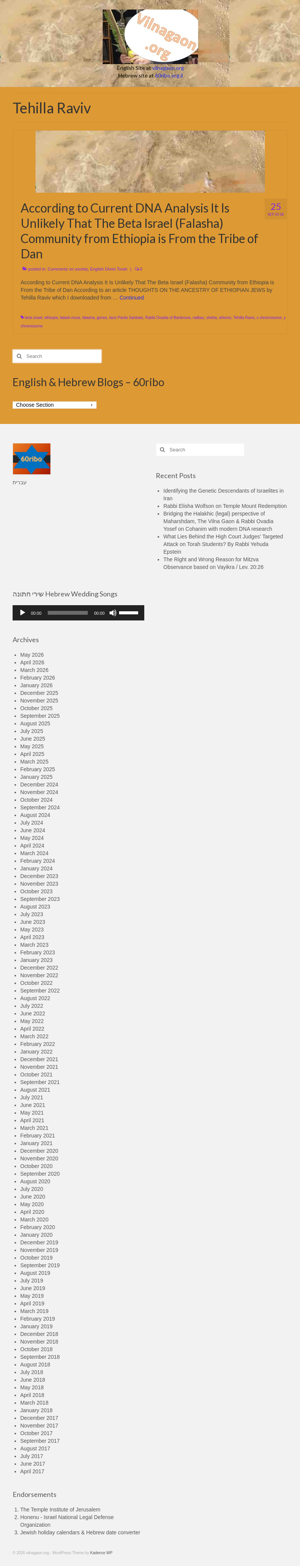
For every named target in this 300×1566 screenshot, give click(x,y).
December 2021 (39, 1059)
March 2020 (34, 1219)
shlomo (225, 318)
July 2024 (31, 823)
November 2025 (39, 701)
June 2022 (32, 1013)
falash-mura (70, 318)
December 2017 (39, 1418)
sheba (211, 318)
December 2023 (39, 876)
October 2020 (36, 1166)
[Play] (22, 613)
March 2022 (34, 1036)
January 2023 (36, 960)
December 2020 (39, 1151)
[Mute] (113, 613)
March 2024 (34, 853)
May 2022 (32, 1021)
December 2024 (39, 784)
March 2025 (34, 762)
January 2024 (36, 868)
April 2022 (32, 1029)
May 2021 (32, 1113)
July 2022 (31, 1006)
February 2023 (37, 952)
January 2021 (36, 1143)
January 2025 (36, 777)
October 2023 (36, 891)
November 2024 (39, 792)
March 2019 (34, 1311)
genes (102, 318)
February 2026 (37, 678)
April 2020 (32, 1212)
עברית (20, 482)
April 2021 (32, 1120)
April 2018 (32, 1395)
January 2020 (36, 1235)
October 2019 (36, 1258)
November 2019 (39, 1250)
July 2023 (31, 914)
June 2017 (32, 1464)
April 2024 (32, 846)
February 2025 (37, 769)
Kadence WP (101, 1553)
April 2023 (32, 937)
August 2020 (35, 1181)
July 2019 (31, 1281)
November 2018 (39, 1342)
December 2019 (39, 1242)
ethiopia (51, 318)
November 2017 (39, 1426)
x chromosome (269, 318)
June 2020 (32, 1197)
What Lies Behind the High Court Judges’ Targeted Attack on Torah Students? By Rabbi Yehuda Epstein (223, 544)
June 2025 (32, 739)
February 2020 (37, 1227)
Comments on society (68, 269)
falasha (88, 318)
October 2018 (36, 1349)
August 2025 (35, 723)
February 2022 (37, 1044)
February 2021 (37, 1136)
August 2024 (35, 815)
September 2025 (40, 716)
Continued (131, 298)
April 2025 (32, 754)
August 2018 (35, 1364)
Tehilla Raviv (243, 318)
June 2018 (32, 1380)
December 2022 (39, 968)
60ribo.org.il (169, 75)
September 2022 (40, 991)
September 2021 (40, 1082)
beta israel (33, 318)
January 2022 (36, 1052)
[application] (78, 612)
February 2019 (37, 1319)
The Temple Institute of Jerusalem (60, 1509)
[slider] (68, 613)
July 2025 (31, 731)
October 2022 (36, 983)
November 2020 (39, 1158)
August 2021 (35, 1090)
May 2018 (32, 1387)
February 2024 (37, 861)
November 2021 (39, 1067)
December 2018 (39, 1334)
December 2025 (39, 693)
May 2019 (32, 1296)
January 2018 (36, 1410)
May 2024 (32, 838)
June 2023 (32, 922)
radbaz (199, 318)
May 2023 (32, 929)
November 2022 (39, 975)
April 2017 (32, 1471)
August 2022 (35, 998)
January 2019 (36, 1326)
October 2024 (36, 800)
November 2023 (39, 884)
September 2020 (40, 1174)
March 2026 (34, 670)
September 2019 (40, 1265)
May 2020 (32, 1204)
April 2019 (32, 1303)
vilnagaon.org (168, 67)
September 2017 (40, 1441)
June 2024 (32, 830)
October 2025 (36, 708)
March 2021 (34, 1128)
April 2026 (32, 662)
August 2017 (35, 1448)
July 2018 (31, 1372)
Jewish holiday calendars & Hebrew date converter (80, 1532)
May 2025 (32, 746)
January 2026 (36, 685)
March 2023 (34, 945)
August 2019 (35, 1273)
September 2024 (40, 807)
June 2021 (32, 1105)
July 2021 (31, 1097)
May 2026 (32, 655)
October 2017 (36, 1433)
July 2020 (31, 1189)
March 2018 (34, 1403)
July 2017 (31, 1456)
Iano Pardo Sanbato (126, 318)
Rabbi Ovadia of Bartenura (167, 318)
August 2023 (35, 907)
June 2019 (32, 1288)
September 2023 (40, 899)
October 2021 (36, 1074)
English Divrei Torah (108, 269)
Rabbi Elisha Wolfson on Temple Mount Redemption (225, 506)
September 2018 (40, 1357)
